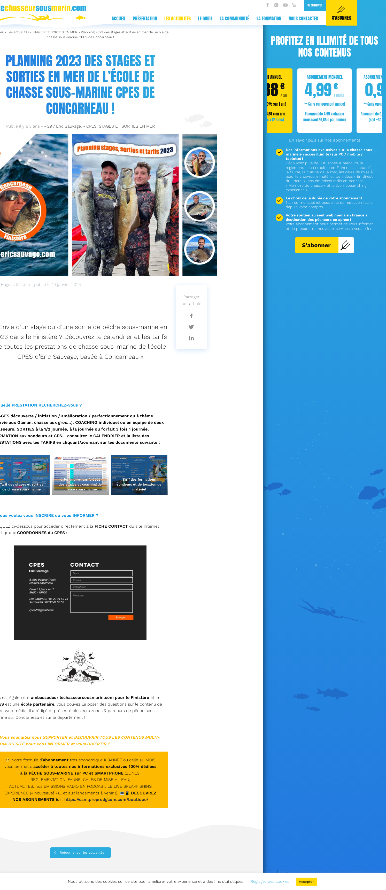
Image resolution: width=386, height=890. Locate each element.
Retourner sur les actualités (82, 852)
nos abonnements (342, 140)
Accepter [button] (306, 882)
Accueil (24, 18)
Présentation (50, 18)
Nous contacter (209, 18)
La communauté (140, 18)
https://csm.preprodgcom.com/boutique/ (106, 799)
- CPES (90, 126)
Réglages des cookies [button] (270, 881)
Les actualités (83, 18)
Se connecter (220, 5)
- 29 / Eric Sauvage (62, 126)
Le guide (111, 18)
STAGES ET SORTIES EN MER (55, 32)
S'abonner (326, 245)
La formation (174, 18)
